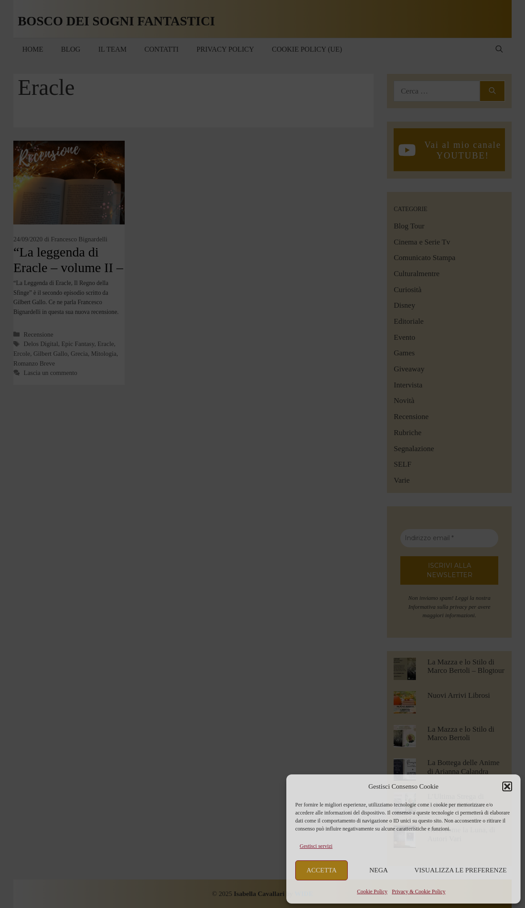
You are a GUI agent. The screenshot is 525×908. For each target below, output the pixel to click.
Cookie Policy (372, 891)
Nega (379, 870)
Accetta (321, 870)
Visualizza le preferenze (461, 870)
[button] (507, 786)
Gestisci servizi (316, 846)
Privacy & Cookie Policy (418, 891)
